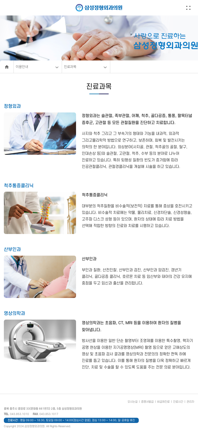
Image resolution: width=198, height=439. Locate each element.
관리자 (190, 401)
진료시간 (178, 401)
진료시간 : (71, 420)
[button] (191, 7)
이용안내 (22, 67)
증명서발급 (147, 401)
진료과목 (70, 67)
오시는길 (133, 401)
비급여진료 (163, 401)
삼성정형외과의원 (99, 7)
